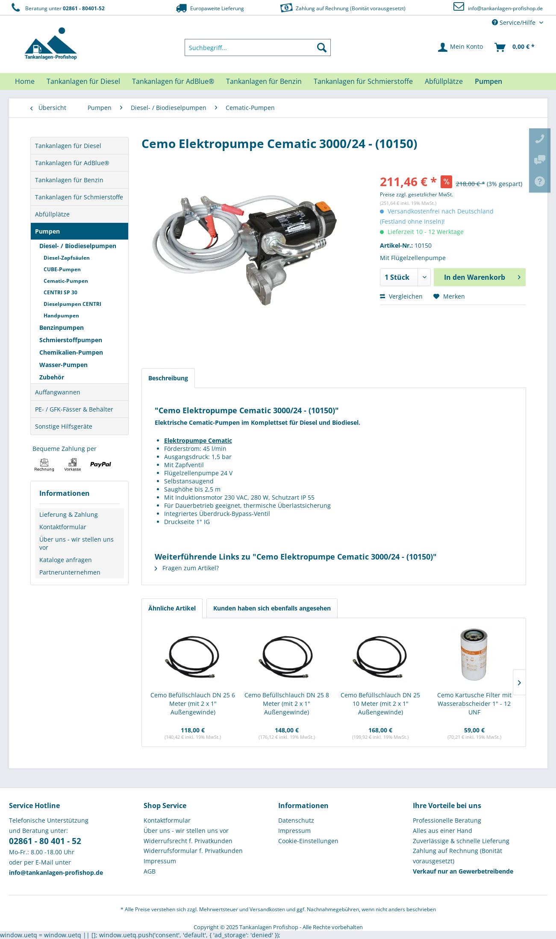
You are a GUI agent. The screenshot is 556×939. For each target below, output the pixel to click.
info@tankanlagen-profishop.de (505, 8)
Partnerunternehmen (69, 572)
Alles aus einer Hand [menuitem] (442, 830)
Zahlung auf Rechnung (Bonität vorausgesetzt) (342, 7)
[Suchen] (322, 47)
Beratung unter (57, 8)
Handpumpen (61, 315)
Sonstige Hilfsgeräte (63, 426)
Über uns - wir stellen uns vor (76, 543)
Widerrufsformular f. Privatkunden (193, 851)
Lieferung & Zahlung (68, 514)
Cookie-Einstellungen (308, 841)
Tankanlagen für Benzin (69, 180)
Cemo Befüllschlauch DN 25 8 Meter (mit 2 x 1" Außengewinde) (286, 703)
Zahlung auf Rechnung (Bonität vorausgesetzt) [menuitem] (457, 856)
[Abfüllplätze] (444, 81)
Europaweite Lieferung (209, 8)
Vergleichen (401, 296)
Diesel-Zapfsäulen (67, 257)
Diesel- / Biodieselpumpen (77, 246)
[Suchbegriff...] (258, 47)
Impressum (160, 861)
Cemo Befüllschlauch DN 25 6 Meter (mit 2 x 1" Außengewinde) (192, 703)
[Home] (25, 81)
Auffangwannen (57, 392)
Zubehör (51, 377)
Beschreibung (168, 378)
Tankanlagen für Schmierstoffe (79, 197)
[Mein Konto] (461, 47)
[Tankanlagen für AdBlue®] (173, 81)
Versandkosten (267, 909)
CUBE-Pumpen (62, 269)
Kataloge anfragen (65, 560)
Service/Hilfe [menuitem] (514, 22)
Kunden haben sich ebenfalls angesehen (272, 608)
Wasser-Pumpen (63, 365)
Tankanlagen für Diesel (68, 146)
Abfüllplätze (52, 214)
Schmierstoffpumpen (70, 340)
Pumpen (47, 231)
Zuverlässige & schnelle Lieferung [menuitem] (461, 841)
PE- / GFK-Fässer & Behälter (74, 409)
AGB (150, 871)
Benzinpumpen (61, 327)
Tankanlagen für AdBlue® (72, 163)
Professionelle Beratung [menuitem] (447, 820)
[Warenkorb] (515, 47)
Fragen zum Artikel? (187, 568)
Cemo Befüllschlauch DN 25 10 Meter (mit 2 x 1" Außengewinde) (380, 703)
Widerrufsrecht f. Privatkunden (188, 841)
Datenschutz (296, 820)
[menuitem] (258, 47)
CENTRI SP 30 (60, 292)
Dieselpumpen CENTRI (72, 304)
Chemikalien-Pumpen (71, 352)
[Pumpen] (488, 81)
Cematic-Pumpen (66, 280)
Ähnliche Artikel (172, 608)
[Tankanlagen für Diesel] (83, 81)
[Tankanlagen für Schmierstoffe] (363, 81)
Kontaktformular (62, 527)
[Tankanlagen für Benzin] (264, 81)
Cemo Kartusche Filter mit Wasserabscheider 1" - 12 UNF (474, 703)
